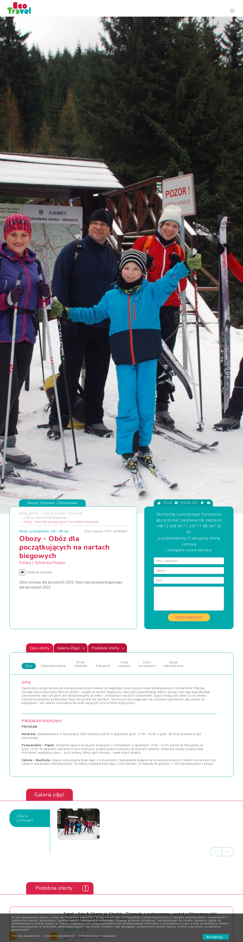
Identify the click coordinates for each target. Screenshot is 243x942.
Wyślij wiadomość (189, 249)
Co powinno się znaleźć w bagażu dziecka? (137, 880)
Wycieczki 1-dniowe (138, 681)
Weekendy (131, 670)
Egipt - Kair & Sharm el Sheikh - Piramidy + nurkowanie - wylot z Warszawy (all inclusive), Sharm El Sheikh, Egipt (140, 547)
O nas (71, 865)
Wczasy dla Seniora (138, 653)
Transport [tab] (103, 297)
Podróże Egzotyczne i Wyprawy (46, 676)
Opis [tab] (28, 297)
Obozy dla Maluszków (90, 658)
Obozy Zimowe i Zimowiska (64, 145)
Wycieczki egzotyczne (139, 687)
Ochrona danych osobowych (98, 935)
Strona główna (29, 145)
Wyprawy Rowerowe (188, 664)
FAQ (99, 858)
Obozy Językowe (86, 664)
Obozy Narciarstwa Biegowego (46, 149)
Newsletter (103, 872)
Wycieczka (182, 670)
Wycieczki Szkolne (137, 908)
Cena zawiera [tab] (124, 296)
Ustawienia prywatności (59, 935)
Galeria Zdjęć (71, 279)
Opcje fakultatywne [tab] (173, 296)
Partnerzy (102, 865)
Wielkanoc (132, 676)
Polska (25, 194)
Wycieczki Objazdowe (189, 653)
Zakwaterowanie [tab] (53, 297)
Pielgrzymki (33, 670)
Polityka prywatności (26, 935)
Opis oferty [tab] (40, 279)
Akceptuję (215, 937)
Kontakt (72, 858)
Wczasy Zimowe (136, 664)
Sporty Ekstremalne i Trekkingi (45, 681)
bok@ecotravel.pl (220, 813)
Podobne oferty (108, 279)
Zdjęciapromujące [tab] (25, 449)
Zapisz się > (43, 898)
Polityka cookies (78, 887)
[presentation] (216, 483)
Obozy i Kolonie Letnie (40, 658)
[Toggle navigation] (232, 10)
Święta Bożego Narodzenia (93, 681)
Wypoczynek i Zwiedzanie (192, 658)
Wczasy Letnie (135, 658)
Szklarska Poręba (50, 194)
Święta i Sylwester (87, 687)
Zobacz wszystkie (198, 611)
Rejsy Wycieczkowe (88, 670)
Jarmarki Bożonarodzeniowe (94, 653)
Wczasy (30, 687)
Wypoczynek (183, 676)
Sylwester (81, 676)
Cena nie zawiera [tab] (147, 296)
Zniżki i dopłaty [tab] (80, 296)
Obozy (29, 653)
